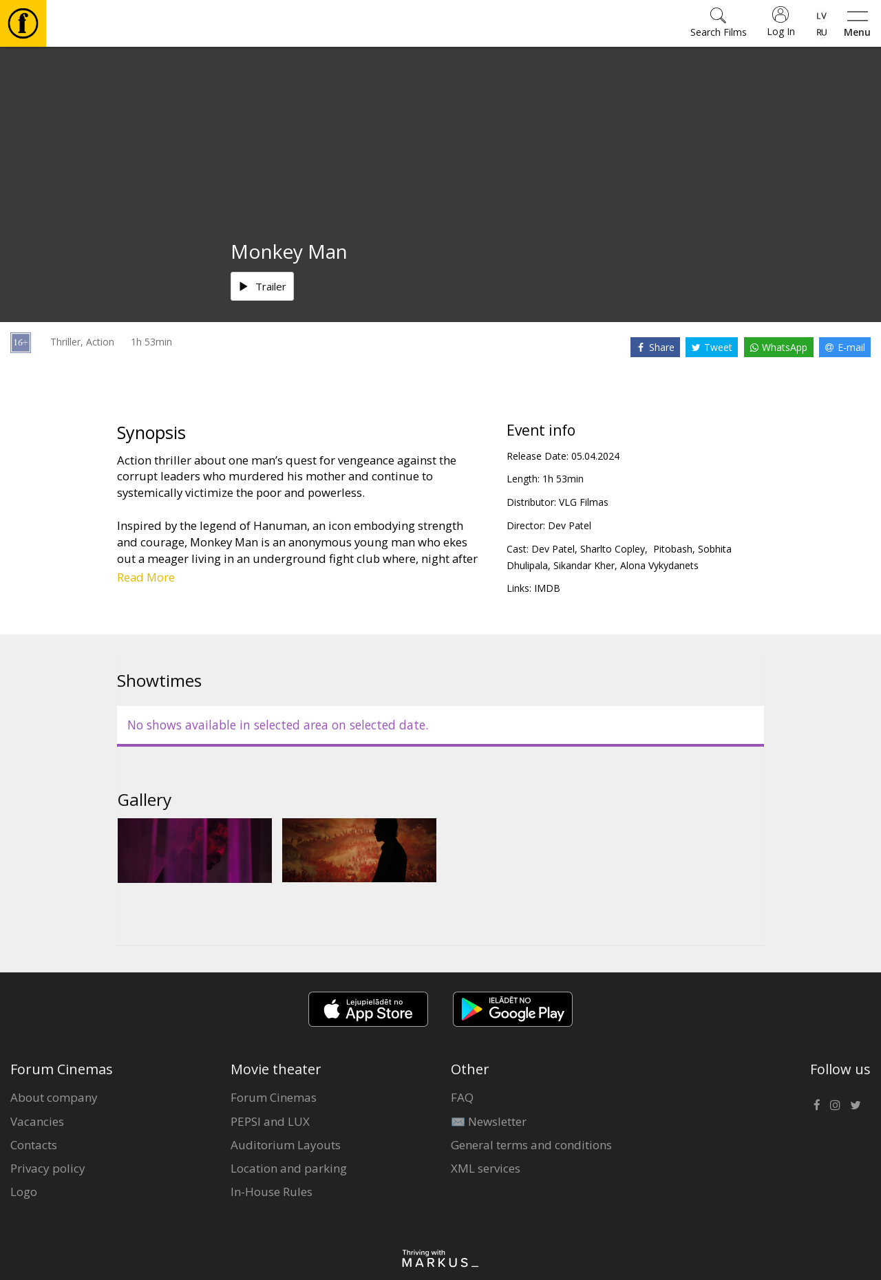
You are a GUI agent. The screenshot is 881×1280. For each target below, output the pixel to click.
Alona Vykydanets (659, 565)
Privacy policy (47, 1168)
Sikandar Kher (584, 565)
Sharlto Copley (612, 548)
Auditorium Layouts (286, 1145)
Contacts (33, 1145)
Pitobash (671, 548)
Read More (146, 577)
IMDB (547, 588)
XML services (485, 1168)
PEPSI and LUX (270, 1121)
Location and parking (289, 1168)
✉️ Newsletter (489, 1121)
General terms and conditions (531, 1145)
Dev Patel (569, 525)
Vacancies (37, 1121)
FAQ (462, 1097)
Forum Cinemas (274, 1097)
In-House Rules (271, 1191)
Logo (23, 1191)
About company (54, 1097)
